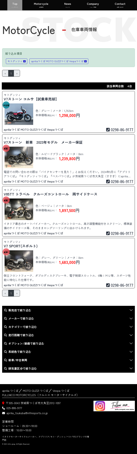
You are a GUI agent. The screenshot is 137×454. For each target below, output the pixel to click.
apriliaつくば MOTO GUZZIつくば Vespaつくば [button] (59, 61)
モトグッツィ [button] (16, 61)
